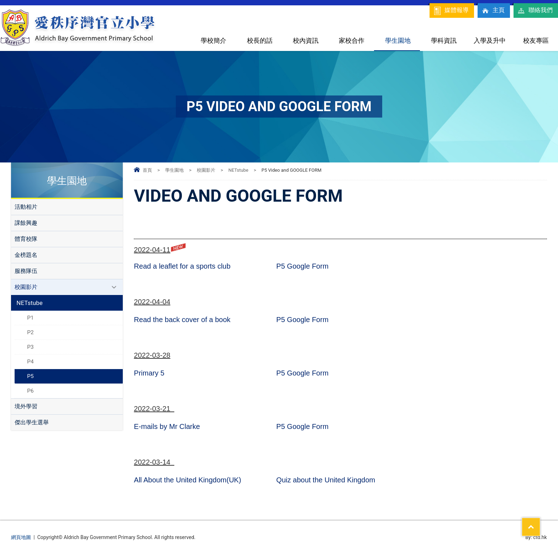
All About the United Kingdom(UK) (187, 480)
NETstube (238, 170)
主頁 (493, 10)
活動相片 (26, 206)
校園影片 (206, 170)
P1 (30, 318)
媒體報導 (451, 10)
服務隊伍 (26, 271)
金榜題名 (26, 255)
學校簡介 (213, 40)
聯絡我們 (535, 10)
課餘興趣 (26, 222)
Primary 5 (149, 373)
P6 (30, 391)
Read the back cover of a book (182, 319)
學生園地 (398, 40)
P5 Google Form (302, 266)
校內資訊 (306, 40)
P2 (30, 332)
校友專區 (536, 40)
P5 (30, 376)
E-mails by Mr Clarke (167, 426)
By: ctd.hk (536, 537)
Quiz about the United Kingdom (325, 480)
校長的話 (260, 40)
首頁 (147, 170)
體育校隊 (26, 238)
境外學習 (26, 406)
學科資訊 (444, 40)
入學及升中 (490, 40)
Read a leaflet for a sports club (182, 266)
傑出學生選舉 (32, 422)
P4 (30, 361)
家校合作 (351, 40)
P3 (30, 347)
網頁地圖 (21, 537)
